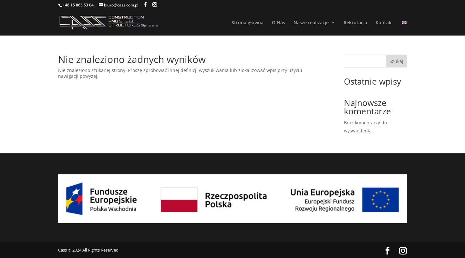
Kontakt (384, 23)
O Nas (278, 23)
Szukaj (396, 61)
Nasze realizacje (311, 23)
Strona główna (248, 23)
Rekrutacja (355, 23)
